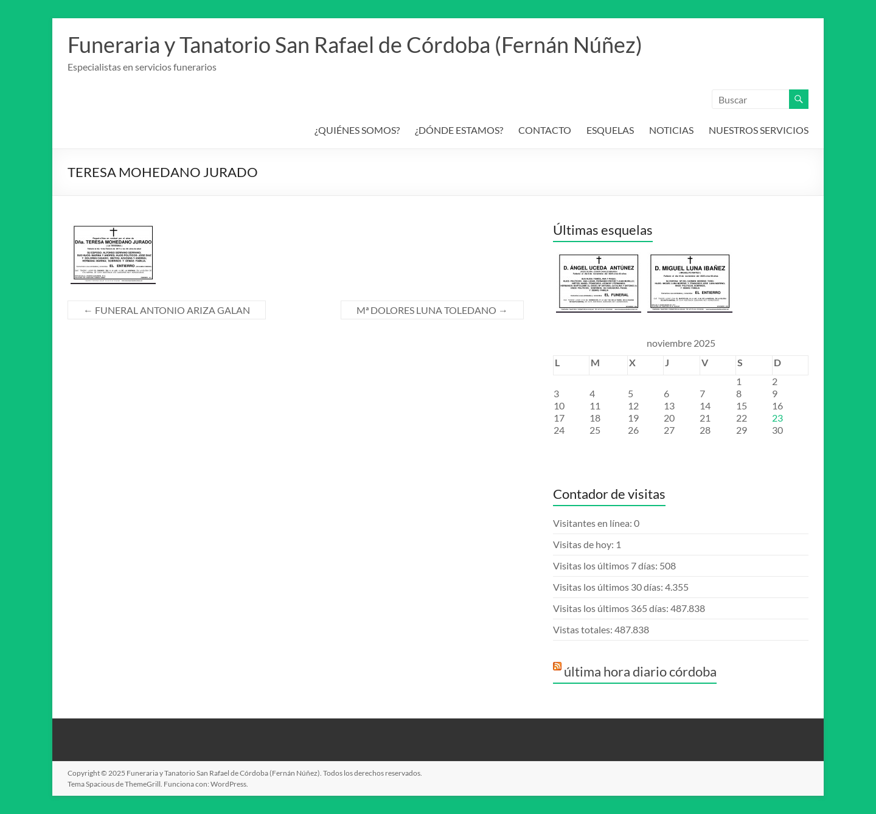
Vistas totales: (583, 629)
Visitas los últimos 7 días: (606, 565)
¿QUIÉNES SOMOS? (357, 130)
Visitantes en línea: (593, 523)
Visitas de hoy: (584, 544)
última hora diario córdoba (640, 671)
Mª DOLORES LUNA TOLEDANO (432, 310)
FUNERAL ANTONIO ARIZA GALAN (166, 310)
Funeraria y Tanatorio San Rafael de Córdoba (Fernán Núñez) (355, 44)
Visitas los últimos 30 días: (609, 587)
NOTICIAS (671, 130)
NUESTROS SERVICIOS (758, 130)
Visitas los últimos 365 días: (611, 608)
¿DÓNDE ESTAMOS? (459, 130)
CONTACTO (544, 130)
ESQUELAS (610, 130)
